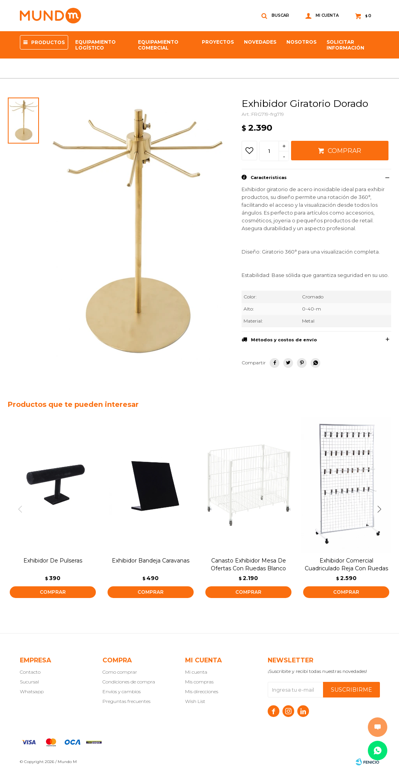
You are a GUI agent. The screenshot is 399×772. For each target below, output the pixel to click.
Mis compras (199, 682)
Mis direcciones (201, 691)
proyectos (218, 42)
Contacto (30, 672)
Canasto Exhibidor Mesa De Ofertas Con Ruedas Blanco (248, 564)
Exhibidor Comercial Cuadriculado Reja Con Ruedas (346, 564)
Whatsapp (32, 691)
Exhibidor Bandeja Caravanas (150, 560)
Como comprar (119, 672)
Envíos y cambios (121, 691)
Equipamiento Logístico (95, 45)
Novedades (260, 42)
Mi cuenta (196, 672)
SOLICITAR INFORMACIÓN (345, 45)
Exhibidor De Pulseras (52, 560)
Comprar (344, 150)
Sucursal (29, 682)
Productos (48, 42)
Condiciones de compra (128, 682)
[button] (382, 509)
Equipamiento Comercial (158, 45)
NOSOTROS (301, 42)
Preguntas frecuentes (126, 701)
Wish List (195, 701)
